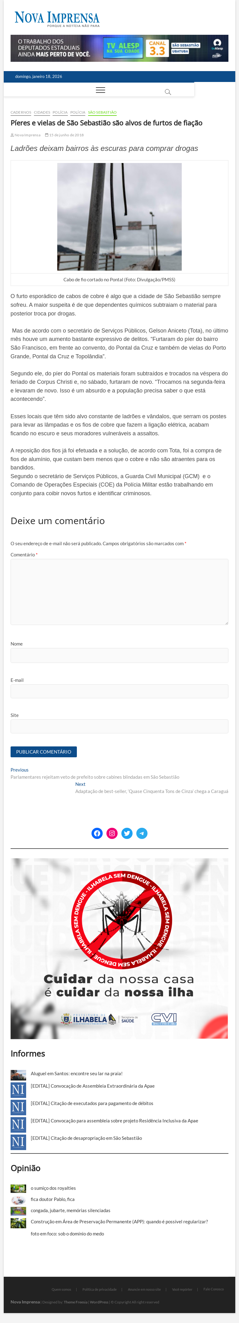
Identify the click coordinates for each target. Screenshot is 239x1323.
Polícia (60, 112)
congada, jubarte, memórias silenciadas (70, 1211)
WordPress (99, 1302)
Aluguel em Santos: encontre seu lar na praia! (77, 1074)
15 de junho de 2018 (64, 135)
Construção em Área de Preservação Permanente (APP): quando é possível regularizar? (119, 1222)
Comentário (24, 554)
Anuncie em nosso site (144, 1290)
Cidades (42, 112)
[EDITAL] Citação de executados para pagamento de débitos (92, 1103)
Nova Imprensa (25, 135)
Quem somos (61, 1290)
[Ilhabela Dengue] (119, 862)
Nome (17, 643)
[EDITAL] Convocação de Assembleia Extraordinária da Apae (93, 1086)
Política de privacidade (99, 1290)
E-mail (17, 680)
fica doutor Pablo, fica (53, 1199)
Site (15, 715)
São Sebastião (102, 112)
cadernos (21, 112)
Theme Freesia (75, 1302)
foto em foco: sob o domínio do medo (67, 1234)
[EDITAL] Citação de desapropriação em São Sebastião (86, 1138)
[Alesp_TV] (119, 38)
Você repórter (182, 1290)
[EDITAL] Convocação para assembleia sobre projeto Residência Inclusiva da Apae (114, 1121)
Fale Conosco (214, 1290)
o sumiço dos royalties (53, 1188)
